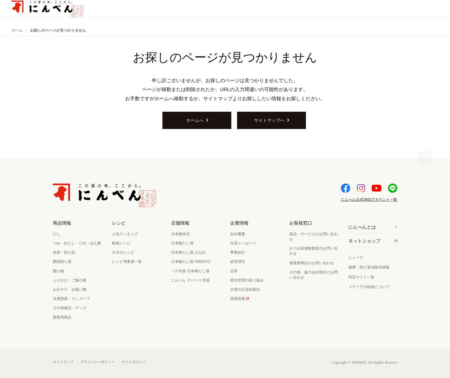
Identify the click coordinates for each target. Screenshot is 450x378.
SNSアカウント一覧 (369, 199)
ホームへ (194, 120)
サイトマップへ (269, 120)
